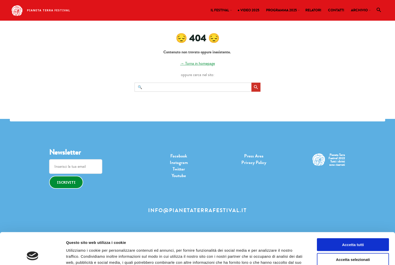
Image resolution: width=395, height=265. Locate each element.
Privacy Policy (253, 162)
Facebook (178, 156)
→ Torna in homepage (197, 63)
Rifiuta (353, 244)
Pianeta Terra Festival (48, 10)
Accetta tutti (353, 215)
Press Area (254, 156)
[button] (379, 11)
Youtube (179, 175)
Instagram (179, 162)
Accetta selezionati (353, 229)
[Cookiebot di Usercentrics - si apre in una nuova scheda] (33, 255)
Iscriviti (66, 182)
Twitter (179, 169)
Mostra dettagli (253, 255)
